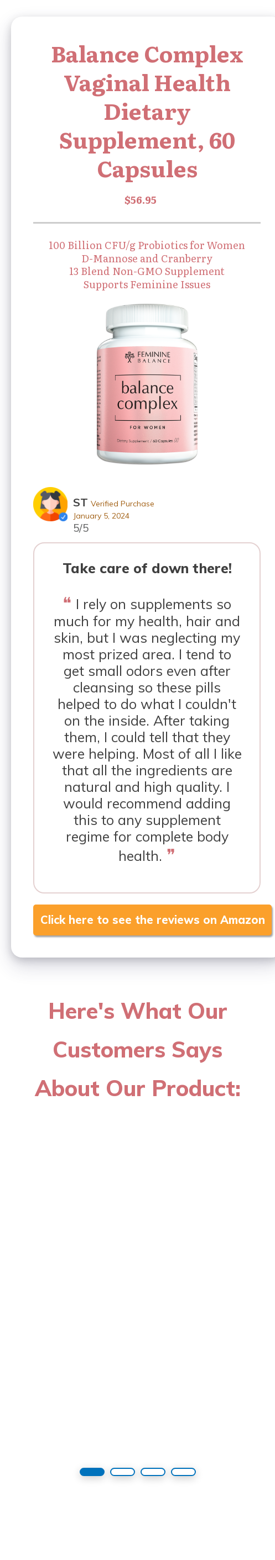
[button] (92, 1472)
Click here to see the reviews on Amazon (152, 920)
